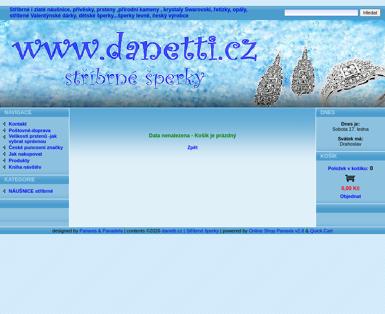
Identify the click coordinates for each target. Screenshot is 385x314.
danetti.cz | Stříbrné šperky (190, 230)
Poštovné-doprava (30, 130)
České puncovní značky (36, 147)
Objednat (350, 196)
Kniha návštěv (25, 167)
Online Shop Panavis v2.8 (276, 230)
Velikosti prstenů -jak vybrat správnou (33, 138)
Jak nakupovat (25, 154)
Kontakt (18, 123)
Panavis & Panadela (101, 230)
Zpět (192, 147)
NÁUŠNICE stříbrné (31, 191)
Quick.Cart (321, 230)
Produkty (19, 160)
